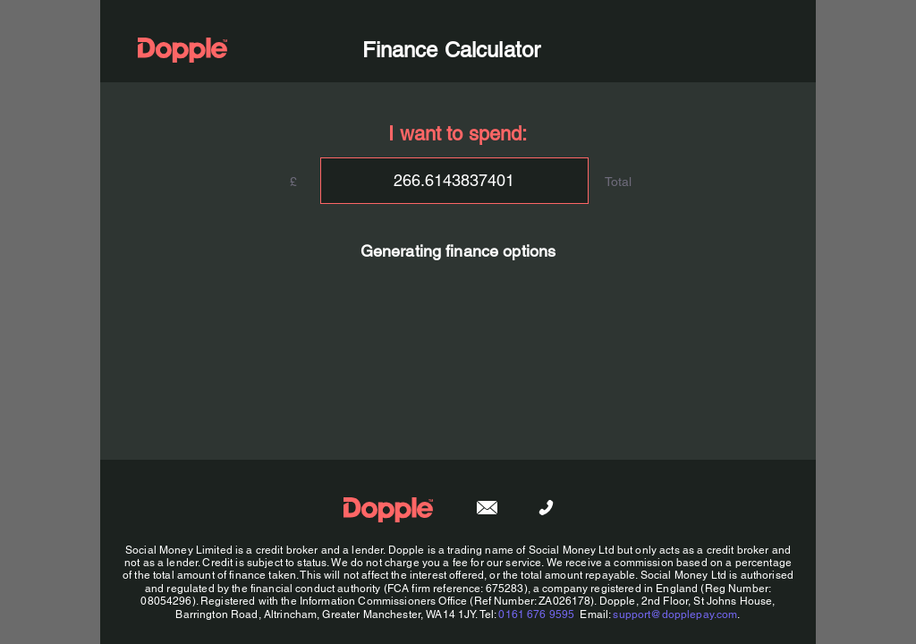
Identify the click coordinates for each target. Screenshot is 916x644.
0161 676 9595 (536, 614)
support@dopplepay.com (675, 614)
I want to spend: (457, 134)
